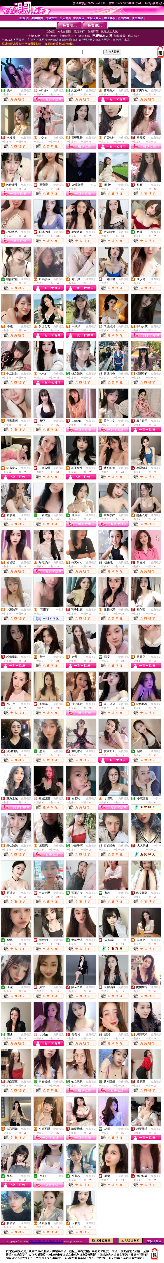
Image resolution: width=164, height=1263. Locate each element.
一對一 (157, 798)
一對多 (92, 184)
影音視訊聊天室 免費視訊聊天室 (46, 1241)
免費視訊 (26, 90)
